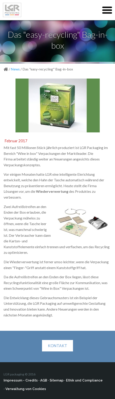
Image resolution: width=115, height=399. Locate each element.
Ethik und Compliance (84, 380)
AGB (43, 380)
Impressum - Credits (21, 380)
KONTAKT (57, 345)
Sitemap (57, 380)
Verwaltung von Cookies (25, 389)
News (15, 69)
